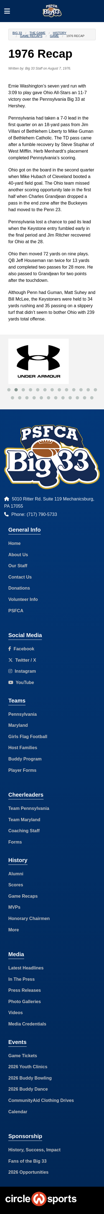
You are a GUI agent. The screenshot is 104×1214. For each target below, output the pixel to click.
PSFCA (15, 610)
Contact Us (20, 577)
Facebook (21, 648)
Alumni (15, 873)
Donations (19, 588)
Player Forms (22, 770)
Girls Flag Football (27, 736)
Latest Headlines (26, 968)
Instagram (22, 671)
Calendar (17, 1111)
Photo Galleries (24, 1001)
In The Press (21, 979)
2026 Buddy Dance (28, 1089)
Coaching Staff (24, 830)
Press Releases (24, 990)
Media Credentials (27, 1024)
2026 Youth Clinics (27, 1066)
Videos (15, 1012)
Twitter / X (22, 660)
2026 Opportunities (28, 1172)
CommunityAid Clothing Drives (41, 1100)
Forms (15, 842)
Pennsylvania (22, 714)
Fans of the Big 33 (27, 1161)
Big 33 (17, 33)
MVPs (14, 907)
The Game (37, 33)
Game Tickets (22, 1055)
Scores (15, 884)
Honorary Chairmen (29, 918)
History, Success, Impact (34, 1149)
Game (54, 36)
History (60, 33)
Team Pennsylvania (28, 808)
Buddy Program (25, 759)
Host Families (22, 747)
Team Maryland (24, 819)
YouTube (21, 682)
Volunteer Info (23, 599)
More (13, 929)
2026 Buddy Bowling (30, 1078)
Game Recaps (31, 36)
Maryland (18, 725)
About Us (18, 554)
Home (14, 543)
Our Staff (17, 565)
